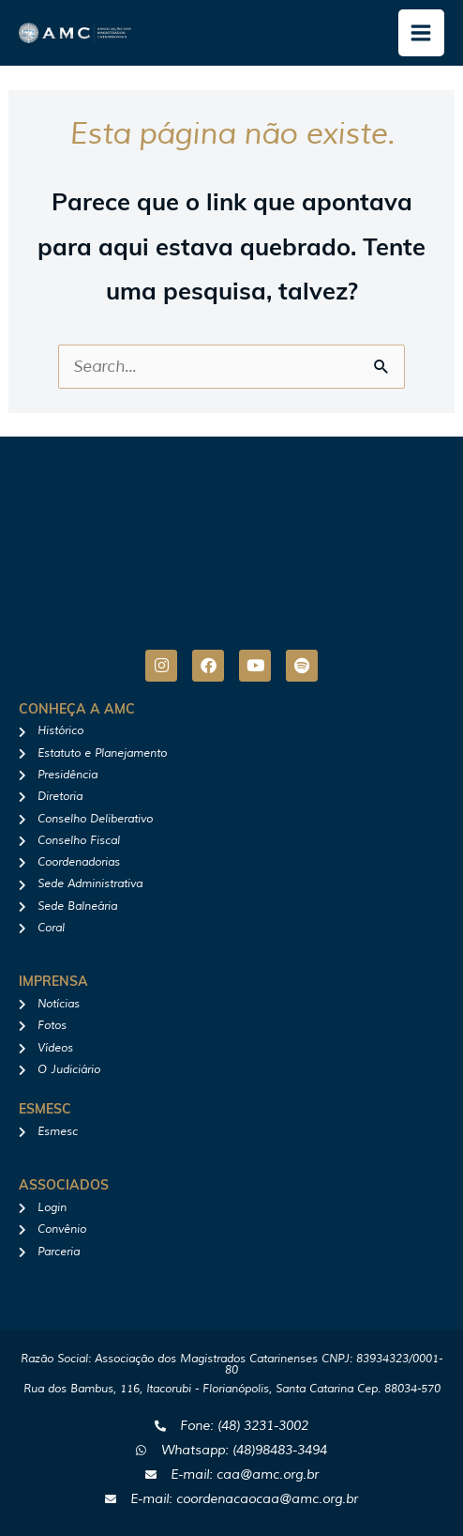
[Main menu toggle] (421, 32)
